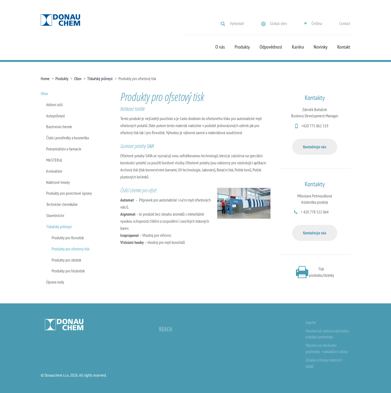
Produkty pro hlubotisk (68, 270)
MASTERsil (54, 160)
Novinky (320, 47)
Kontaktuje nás (314, 146)
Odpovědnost (271, 47)
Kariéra (298, 47)
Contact (344, 23)
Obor (77, 78)
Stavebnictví (55, 215)
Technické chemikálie (62, 204)
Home (45, 78)
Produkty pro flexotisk (68, 237)
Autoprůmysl (55, 115)
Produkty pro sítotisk (66, 260)
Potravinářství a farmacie (63, 149)
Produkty (242, 47)
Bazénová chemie (59, 126)
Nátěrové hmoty (58, 182)
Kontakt (343, 47)
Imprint (310, 322)
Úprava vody (55, 282)
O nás (220, 47)
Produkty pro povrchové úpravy (69, 193)
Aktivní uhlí (54, 104)
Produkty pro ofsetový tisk (70, 248)
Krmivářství (54, 171)
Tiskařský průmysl (100, 78)
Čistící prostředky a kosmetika (67, 137)
